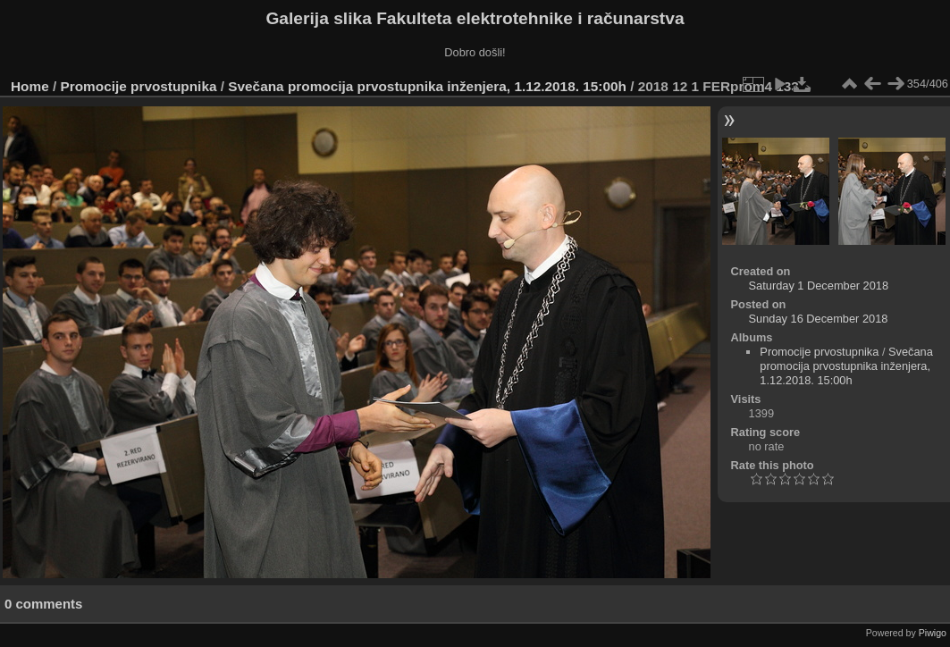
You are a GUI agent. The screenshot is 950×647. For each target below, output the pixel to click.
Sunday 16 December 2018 (818, 318)
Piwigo (932, 632)
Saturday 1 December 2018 (819, 285)
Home (30, 86)
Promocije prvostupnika (139, 86)
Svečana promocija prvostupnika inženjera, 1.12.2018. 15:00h (427, 86)
